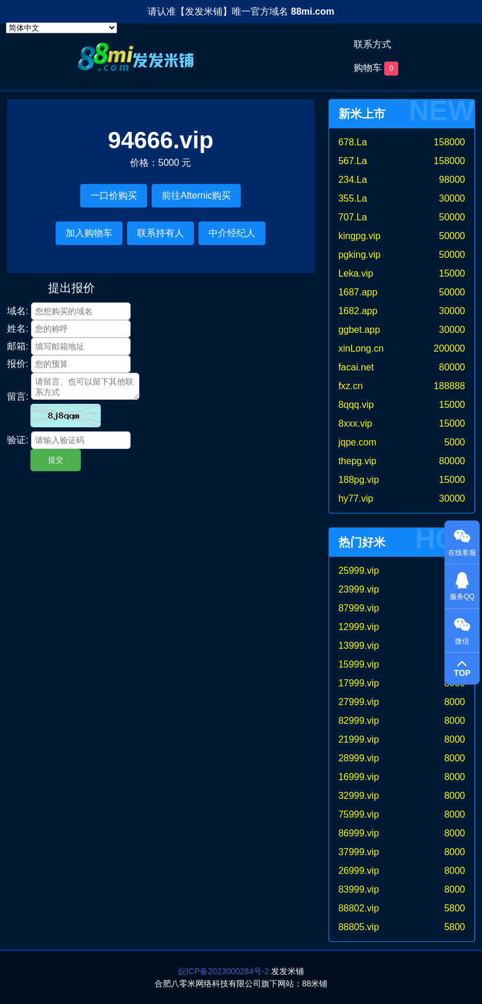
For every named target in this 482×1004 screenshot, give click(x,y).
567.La (353, 161)
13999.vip (359, 646)
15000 (452, 273)
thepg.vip (358, 461)
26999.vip (359, 871)
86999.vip (359, 833)
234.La (353, 180)
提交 (55, 459)
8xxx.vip (355, 423)
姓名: (17, 328)
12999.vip (359, 627)
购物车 (376, 69)
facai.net (356, 367)
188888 (449, 386)
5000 (454, 442)
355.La (353, 198)
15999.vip (359, 664)
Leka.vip (356, 273)
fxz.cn (351, 386)
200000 (449, 348)
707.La (353, 217)
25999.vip (359, 571)
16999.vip (359, 777)
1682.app (358, 311)
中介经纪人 (231, 233)
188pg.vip (359, 480)
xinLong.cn (361, 348)
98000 (452, 180)
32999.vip (359, 796)
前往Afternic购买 (196, 195)
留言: (17, 396)
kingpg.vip (360, 236)
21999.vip (359, 739)
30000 (452, 198)
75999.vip (359, 814)
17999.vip (359, 683)
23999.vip (359, 589)
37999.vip (359, 852)
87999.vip (359, 608)
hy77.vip (356, 498)
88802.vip (359, 908)
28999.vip (359, 758)
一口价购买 (113, 195)
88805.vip (359, 927)
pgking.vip (360, 255)
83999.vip (359, 889)
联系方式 (372, 44)
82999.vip (359, 721)
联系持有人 (160, 233)
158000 (449, 142)
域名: (17, 311)
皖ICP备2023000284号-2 (223, 971)
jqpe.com (358, 442)
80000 (452, 367)
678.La (353, 142)
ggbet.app (359, 330)
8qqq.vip (356, 405)
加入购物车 (89, 233)
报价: (17, 364)
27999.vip (359, 702)
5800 (454, 908)
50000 (452, 217)
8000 (454, 702)
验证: (17, 440)
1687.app (358, 292)
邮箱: (17, 346)
